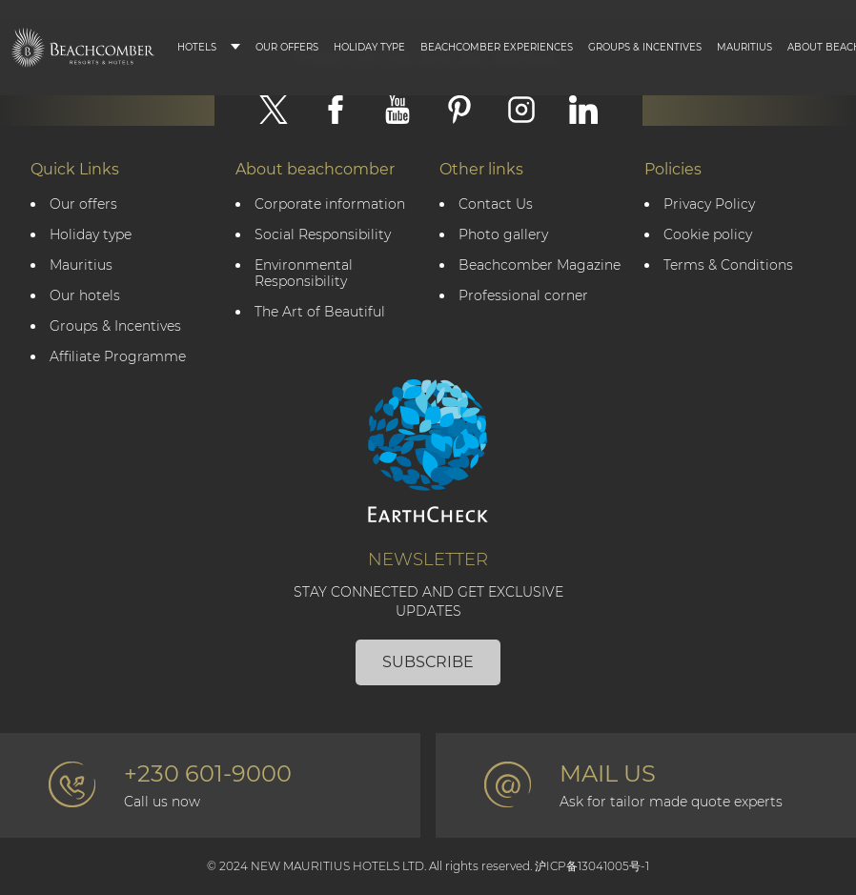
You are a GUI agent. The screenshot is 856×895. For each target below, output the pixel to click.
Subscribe (428, 662)
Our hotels (85, 296)
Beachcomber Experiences (496, 47)
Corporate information (330, 204)
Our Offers (286, 47)
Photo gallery (503, 235)
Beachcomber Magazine (540, 265)
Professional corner (523, 296)
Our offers (83, 204)
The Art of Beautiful (320, 312)
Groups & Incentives (645, 47)
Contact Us (496, 204)
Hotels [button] (196, 47)
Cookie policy (707, 235)
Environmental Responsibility (304, 273)
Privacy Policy (709, 204)
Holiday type (369, 47)
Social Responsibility (323, 235)
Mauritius (744, 47)
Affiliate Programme (118, 357)
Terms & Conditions (728, 265)
